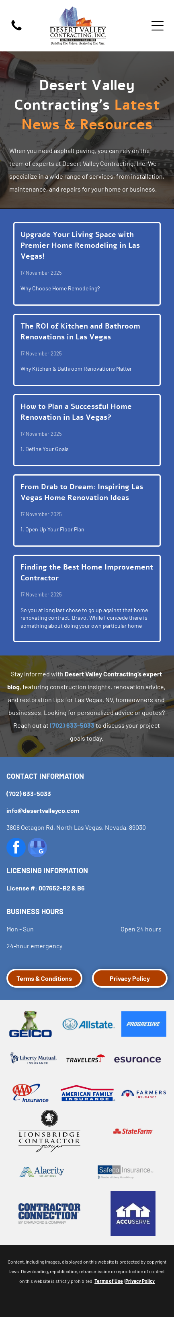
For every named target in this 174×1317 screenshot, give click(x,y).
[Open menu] (157, 26)
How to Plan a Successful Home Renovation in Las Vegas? (76, 412)
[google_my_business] (37, 848)
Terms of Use (108, 1281)
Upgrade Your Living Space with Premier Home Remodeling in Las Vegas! (80, 245)
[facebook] (16, 848)
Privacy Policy (140, 1281)
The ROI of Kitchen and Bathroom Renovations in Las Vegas (80, 331)
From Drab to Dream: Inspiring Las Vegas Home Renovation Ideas (81, 492)
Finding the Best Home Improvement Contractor (86, 572)
